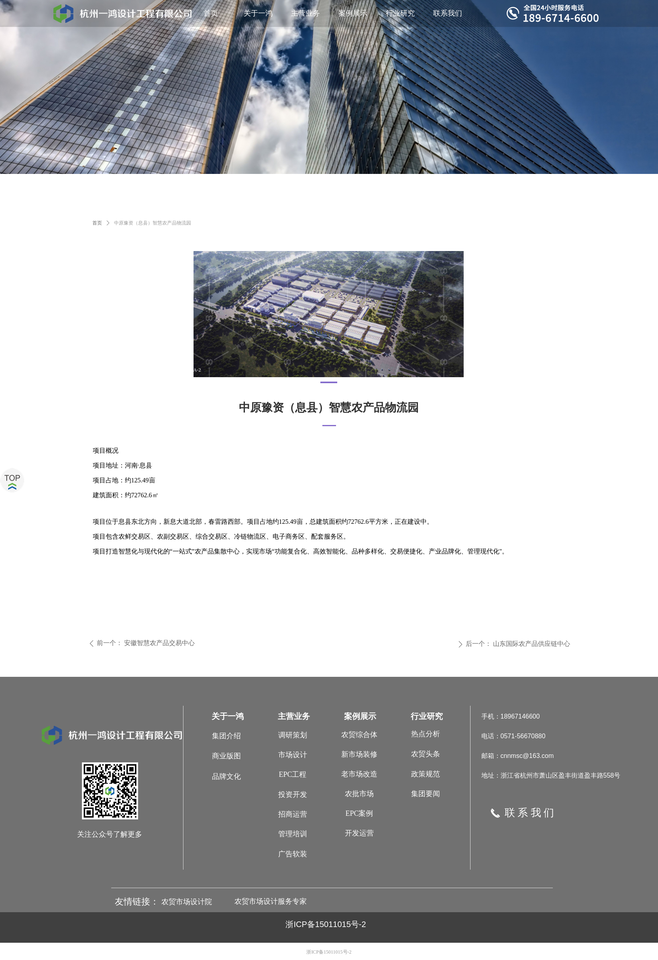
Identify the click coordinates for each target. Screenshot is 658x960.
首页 (97, 223)
